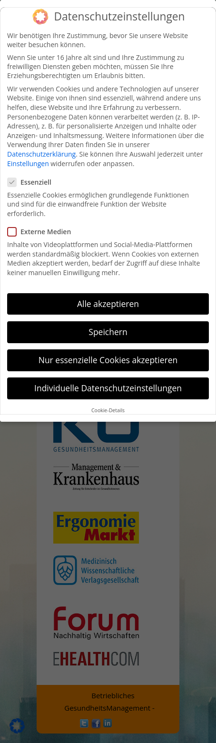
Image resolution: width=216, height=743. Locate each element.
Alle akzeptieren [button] (108, 303)
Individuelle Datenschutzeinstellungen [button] (108, 387)
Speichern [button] (107, 331)
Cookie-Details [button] (108, 409)
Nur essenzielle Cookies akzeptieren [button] (108, 359)
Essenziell (33, 181)
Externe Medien (43, 231)
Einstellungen (28, 162)
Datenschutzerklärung (41, 153)
